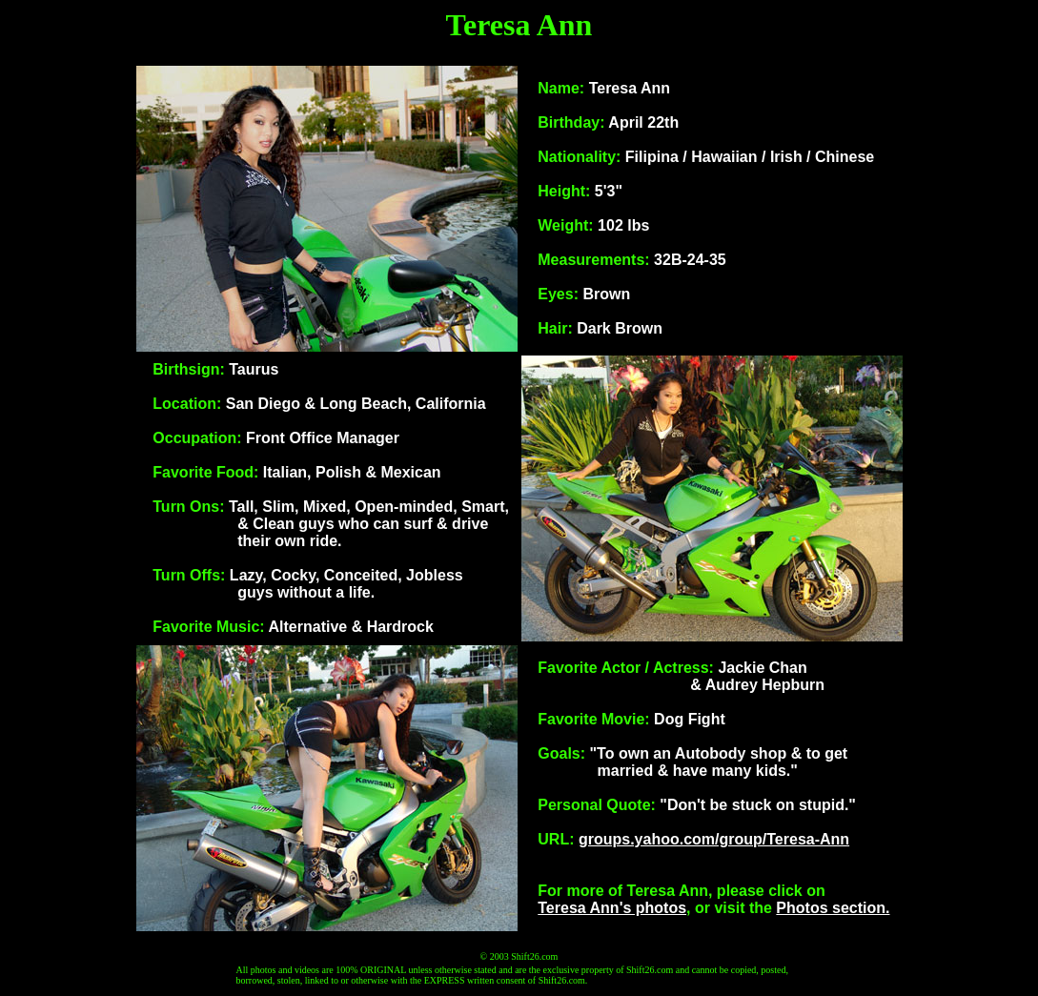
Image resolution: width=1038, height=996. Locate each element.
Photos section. (832, 908)
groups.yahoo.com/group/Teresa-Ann (714, 839)
